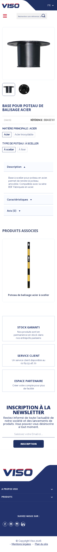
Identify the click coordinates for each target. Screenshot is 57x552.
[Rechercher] (32, 16)
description (16, 166)
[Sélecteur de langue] (51, 5)
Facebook (5, 524)
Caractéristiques (19, 199)
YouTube (11, 524)
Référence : (37, 120)
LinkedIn (23, 524)
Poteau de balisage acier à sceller (28, 295)
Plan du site (41, 544)
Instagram (17, 524)
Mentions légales (21, 544)
